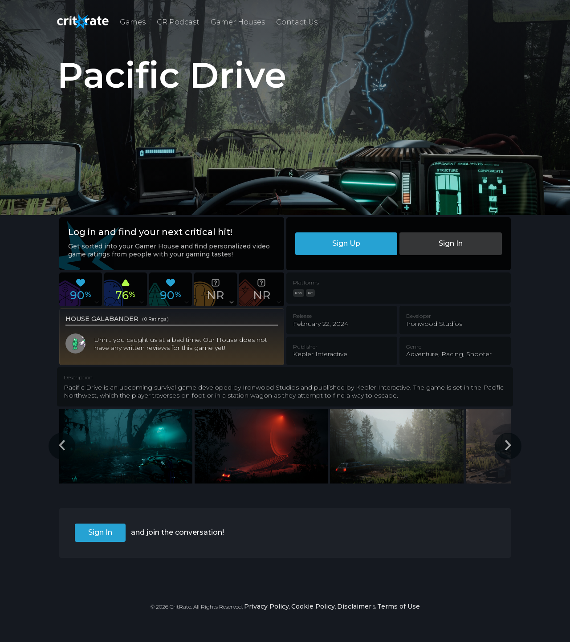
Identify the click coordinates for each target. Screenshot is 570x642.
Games (133, 22)
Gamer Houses (238, 22)
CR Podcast (178, 22)
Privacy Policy (266, 606)
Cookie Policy (313, 606)
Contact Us (297, 22)
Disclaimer (354, 606)
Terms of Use (398, 606)
